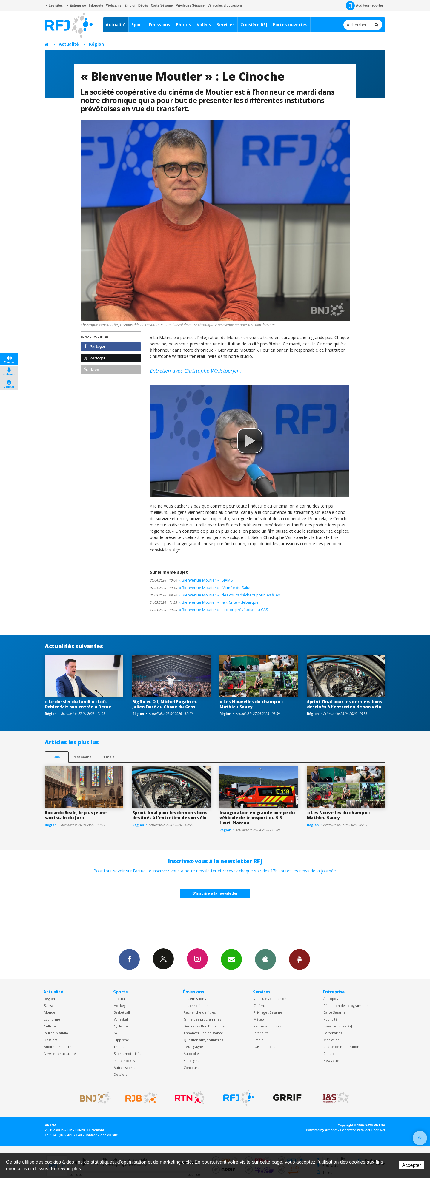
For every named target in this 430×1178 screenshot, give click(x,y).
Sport (137, 24)
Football (120, 999)
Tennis (119, 1047)
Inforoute (96, 5)
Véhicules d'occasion (270, 999)
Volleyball (121, 1019)
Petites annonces (267, 1026)
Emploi (129, 5)
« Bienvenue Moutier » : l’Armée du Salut (200, 587)
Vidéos (204, 24)
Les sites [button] (54, 5)
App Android (299, 959)
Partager (94, 346)
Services (226, 24)
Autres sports (124, 1067)
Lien (91, 369)
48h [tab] (57, 757)
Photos (183, 24)
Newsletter (332, 1061)
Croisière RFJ (253, 24)
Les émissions (195, 999)
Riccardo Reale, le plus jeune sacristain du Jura (76, 815)
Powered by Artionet (321, 1130)
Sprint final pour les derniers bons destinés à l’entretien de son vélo (344, 704)
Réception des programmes (345, 1005)
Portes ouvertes (290, 24)
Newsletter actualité (60, 1053)
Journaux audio (56, 1033)
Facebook (129, 959)
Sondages (191, 1061)
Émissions (159, 24)
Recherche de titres (200, 1012)
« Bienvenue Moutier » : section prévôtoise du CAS (209, 609)
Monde (49, 1012)
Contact (329, 1053)
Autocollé (191, 1053)
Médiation (331, 1040)
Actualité (116, 24)
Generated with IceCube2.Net (362, 1130)
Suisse (49, 1005)
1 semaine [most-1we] (82, 757)
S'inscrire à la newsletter (215, 893)
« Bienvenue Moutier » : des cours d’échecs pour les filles (215, 595)
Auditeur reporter (58, 1047)
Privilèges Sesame (268, 1012)
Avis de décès (264, 1047)
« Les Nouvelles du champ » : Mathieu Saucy (251, 704)
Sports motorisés (127, 1053)
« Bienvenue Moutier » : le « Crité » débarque (204, 602)
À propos (330, 999)
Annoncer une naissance (203, 1033)
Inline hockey (124, 1061)
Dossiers (50, 1040)
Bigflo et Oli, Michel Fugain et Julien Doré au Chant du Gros (164, 704)
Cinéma (260, 1005)
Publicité (330, 1019)
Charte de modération (341, 1047)
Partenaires (332, 1033)
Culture (50, 1026)
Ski (116, 1033)
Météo (259, 1019)
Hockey (119, 1005)
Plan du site (108, 1135)
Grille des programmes (202, 1019)
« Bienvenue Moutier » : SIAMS (191, 580)
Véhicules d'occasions (225, 5)
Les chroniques (196, 1005)
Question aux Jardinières (203, 1040)
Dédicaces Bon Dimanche (204, 1026)
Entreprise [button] (76, 5)
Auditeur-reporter (364, 5)
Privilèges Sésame (190, 5)
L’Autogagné (193, 1047)
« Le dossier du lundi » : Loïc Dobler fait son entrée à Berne (78, 704)
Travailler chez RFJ (337, 1026)
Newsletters (231, 959)
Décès (143, 5)
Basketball (122, 1012)
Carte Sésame (162, 5)
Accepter (411, 1165)
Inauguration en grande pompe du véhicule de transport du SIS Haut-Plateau (257, 817)
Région (96, 44)
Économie (52, 1019)
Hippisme (121, 1040)
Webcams (113, 5)
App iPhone (265, 959)
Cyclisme (121, 1026)
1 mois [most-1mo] (108, 757)
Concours (191, 1067)
